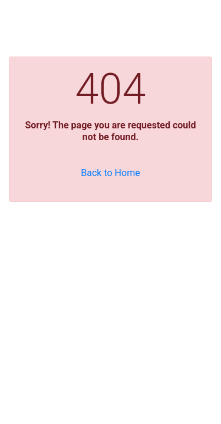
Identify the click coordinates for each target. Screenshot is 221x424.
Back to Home (110, 172)
